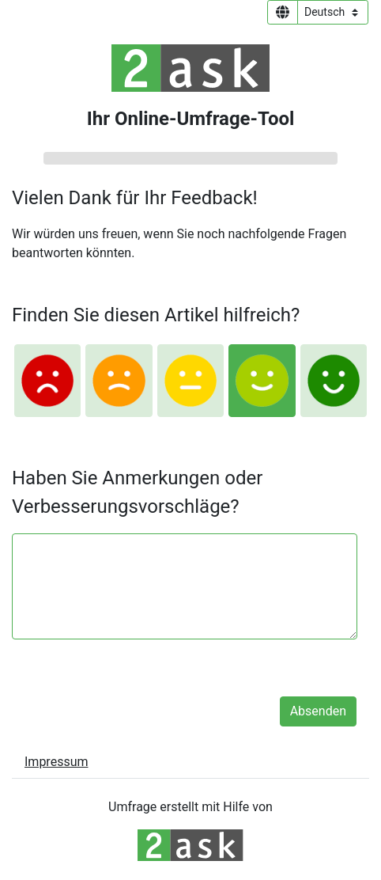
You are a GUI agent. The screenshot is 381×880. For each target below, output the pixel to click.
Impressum (57, 761)
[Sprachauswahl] (332, 12)
